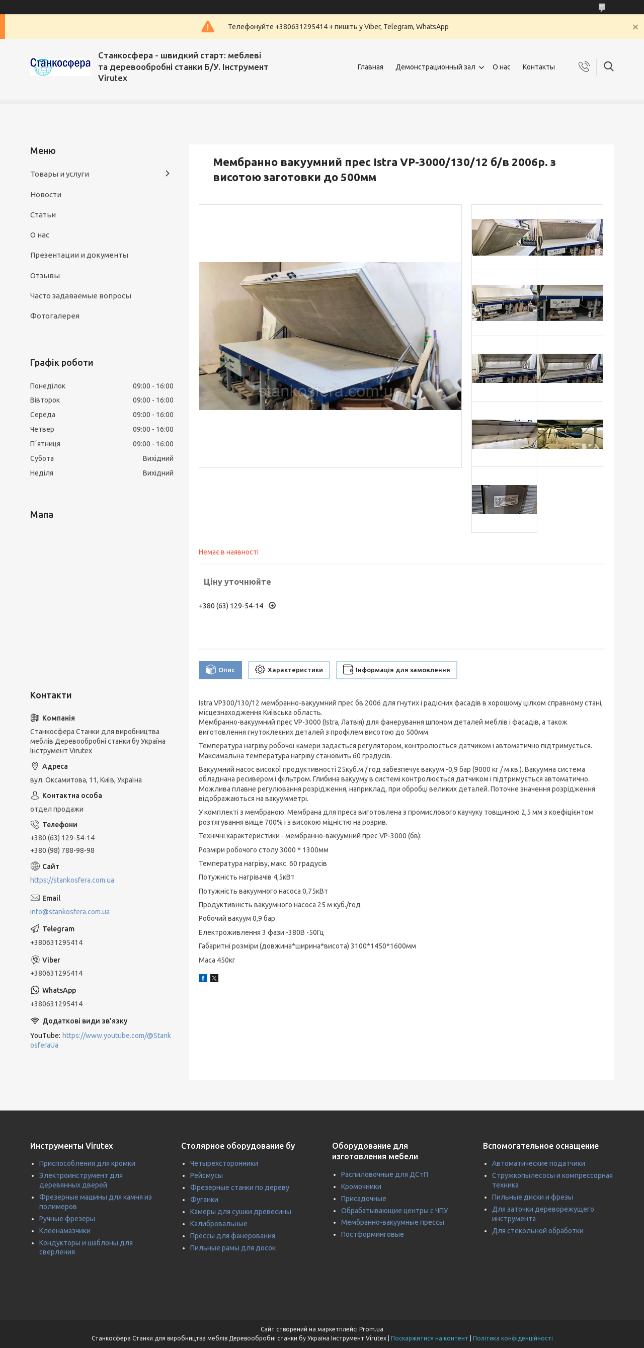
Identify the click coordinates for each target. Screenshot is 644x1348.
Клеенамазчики (65, 1231)
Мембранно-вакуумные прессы (392, 1222)
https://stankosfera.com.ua (72, 880)
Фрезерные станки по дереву (239, 1187)
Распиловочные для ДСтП (384, 1174)
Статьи (43, 214)
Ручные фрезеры (67, 1219)
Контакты (539, 67)
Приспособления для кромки (87, 1163)
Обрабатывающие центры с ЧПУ (394, 1211)
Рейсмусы (206, 1175)
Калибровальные (219, 1224)
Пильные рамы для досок (233, 1248)
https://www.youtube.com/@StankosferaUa (100, 1040)
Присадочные (363, 1199)
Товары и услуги (59, 174)
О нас (502, 67)
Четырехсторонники (224, 1163)
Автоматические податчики (538, 1163)
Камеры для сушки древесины (240, 1212)
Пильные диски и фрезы (532, 1197)
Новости (45, 194)
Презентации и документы (79, 255)
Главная (370, 67)
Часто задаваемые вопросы (80, 295)
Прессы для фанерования (232, 1236)
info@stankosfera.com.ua (70, 912)
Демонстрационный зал (435, 67)
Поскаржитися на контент (429, 1338)
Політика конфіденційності (513, 1338)
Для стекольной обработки (538, 1231)
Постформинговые (372, 1234)
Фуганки (204, 1200)
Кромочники (361, 1186)
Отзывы (45, 275)
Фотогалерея (54, 315)
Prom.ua (371, 1329)
